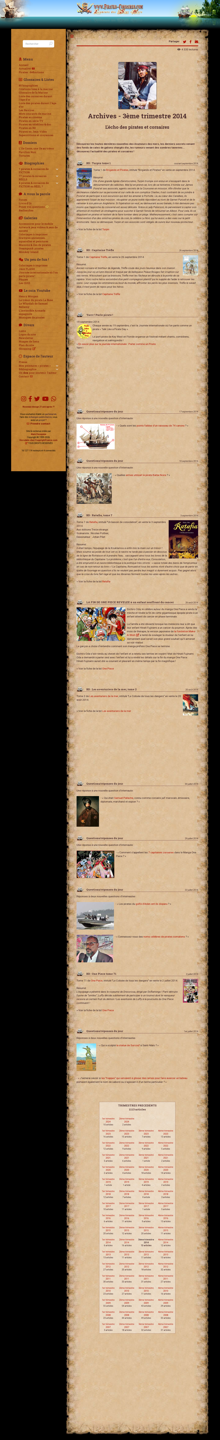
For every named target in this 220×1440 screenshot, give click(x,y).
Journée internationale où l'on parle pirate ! (38, 274)
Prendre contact (40, 423)
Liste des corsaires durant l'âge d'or (35, 98)
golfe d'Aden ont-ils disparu (151, 903)
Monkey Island (28, 252)
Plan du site (26, 345)
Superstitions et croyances (36, 135)
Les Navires (26, 110)
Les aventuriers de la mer (103, 696)
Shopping (25, 348)
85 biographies (28, 85)
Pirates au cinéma (30, 117)
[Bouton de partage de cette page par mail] (196, 42)
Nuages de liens (29, 341)
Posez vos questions (32, 207)
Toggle (72, 36)
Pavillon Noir (27, 152)
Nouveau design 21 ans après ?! (39, 407)
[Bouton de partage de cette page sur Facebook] (190, 42)
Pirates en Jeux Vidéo (33, 131)
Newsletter (26, 338)
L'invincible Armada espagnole (32, 312)
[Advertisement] (137, 379)
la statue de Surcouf (128, 1045)
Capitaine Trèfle (98, 257)
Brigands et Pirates (117, 169)
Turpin (105, 229)
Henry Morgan (28, 296)
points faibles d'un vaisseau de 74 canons (161, 425)
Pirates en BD (27, 128)
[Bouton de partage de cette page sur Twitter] (184, 42)
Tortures (24, 155)
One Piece (108, 668)
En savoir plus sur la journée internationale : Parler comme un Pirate (117, 344)
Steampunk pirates (31, 248)
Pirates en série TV (31, 121)
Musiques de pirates (32, 317)
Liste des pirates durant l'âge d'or (37, 105)
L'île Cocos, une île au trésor (36, 148)
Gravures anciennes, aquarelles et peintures (33, 239)
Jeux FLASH (27, 269)
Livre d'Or (25, 203)
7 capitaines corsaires (161, 852)
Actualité (25, 68)
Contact (24, 376)
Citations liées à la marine (36, 89)
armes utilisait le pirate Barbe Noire (146, 475)
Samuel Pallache (123, 797)
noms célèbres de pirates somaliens (164, 936)
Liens (22, 331)
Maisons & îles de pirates (35, 245)
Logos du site (27, 334)
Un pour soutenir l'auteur (38, 372)
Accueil (23, 65)
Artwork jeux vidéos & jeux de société (38, 229)
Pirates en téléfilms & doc (35, 124)
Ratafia (93, 522)
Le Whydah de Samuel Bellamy (33, 305)
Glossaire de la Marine (33, 92)
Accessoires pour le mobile (36, 224)
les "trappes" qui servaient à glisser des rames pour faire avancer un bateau (144, 1078)
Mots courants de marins (35, 113)
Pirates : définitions (31, 72)
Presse (23, 362)
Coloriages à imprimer (33, 234)
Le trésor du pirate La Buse (36, 300)
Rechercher (26, 210)
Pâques (23, 279)
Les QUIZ (24, 283)
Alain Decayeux (38, 434)
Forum (23, 199)
